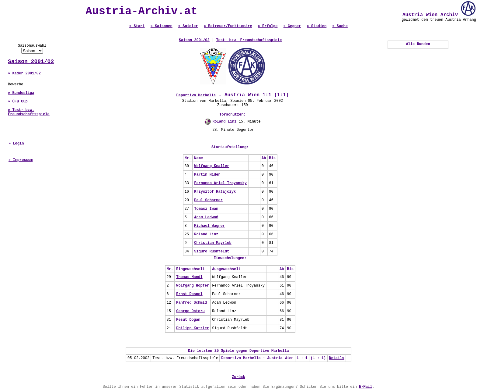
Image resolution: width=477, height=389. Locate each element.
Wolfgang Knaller (211, 166)
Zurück (238, 377)
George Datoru (190, 311)
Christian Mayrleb (212, 243)
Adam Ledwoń (206, 217)
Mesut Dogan (188, 320)
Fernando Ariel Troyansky (220, 183)
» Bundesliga (21, 93)
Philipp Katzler (192, 328)
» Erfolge (268, 26)
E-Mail (365, 387)
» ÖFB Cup (18, 101)
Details (336, 358)
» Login (16, 143)
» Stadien (316, 26)
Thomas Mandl (189, 277)
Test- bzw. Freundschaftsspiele (249, 40)
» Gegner (292, 26)
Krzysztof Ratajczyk (215, 192)
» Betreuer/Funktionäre (228, 26)
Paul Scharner (208, 200)
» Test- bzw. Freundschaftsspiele (29, 112)
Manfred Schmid (191, 303)
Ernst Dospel (189, 294)
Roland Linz (224, 122)
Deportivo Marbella (196, 95)
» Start (136, 26)
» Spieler (188, 26)
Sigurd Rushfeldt (211, 251)
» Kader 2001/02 (24, 73)
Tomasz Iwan (206, 209)
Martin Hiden (207, 175)
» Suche (339, 26)
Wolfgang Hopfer (192, 286)
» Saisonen (161, 26)
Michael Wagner (209, 226)
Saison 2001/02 (31, 62)
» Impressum (21, 160)
